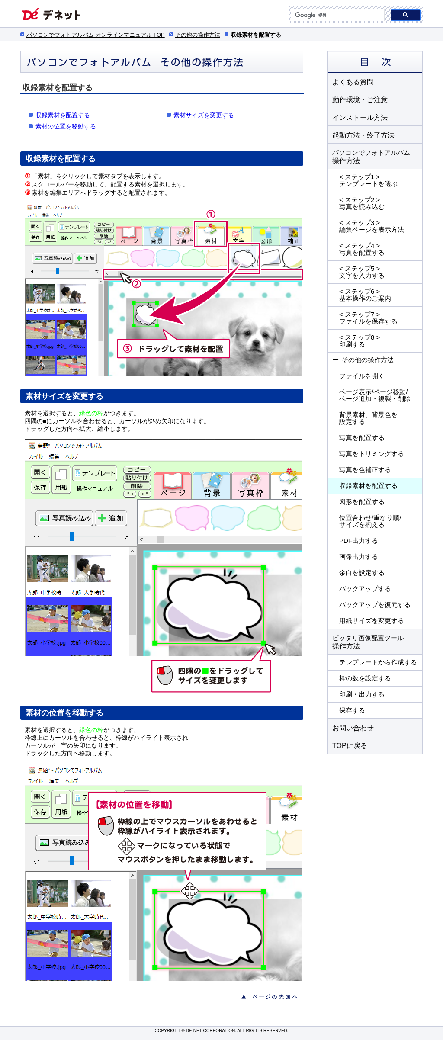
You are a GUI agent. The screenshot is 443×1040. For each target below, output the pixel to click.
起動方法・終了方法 (363, 135)
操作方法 (371, 156)
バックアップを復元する (375, 604)
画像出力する (358, 556)
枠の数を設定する (365, 678)
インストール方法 (360, 117)
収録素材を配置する (368, 485)
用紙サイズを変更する (371, 620)
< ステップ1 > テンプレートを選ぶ (368, 180)
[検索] (337, 15)
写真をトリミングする (371, 453)
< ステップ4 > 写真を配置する (362, 249)
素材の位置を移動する (65, 126)
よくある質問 (353, 81)
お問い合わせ (353, 727)
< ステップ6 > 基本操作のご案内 (365, 295)
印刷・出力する (362, 694)
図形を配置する (362, 501)
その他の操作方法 (197, 35)
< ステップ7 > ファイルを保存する (368, 317)
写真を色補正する (365, 469)
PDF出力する (358, 540)
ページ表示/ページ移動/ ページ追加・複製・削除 (375, 395)
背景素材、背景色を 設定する (368, 418)
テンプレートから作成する (378, 662)
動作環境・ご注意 (360, 99)
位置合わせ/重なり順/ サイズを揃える (370, 521)
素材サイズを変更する (203, 115)
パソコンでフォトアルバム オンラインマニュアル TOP (95, 35)
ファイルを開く (362, 375)
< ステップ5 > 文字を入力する (362, 272)
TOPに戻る (349, 745)
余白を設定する (362, 572)
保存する (352, 710)
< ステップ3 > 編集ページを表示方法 (371, 226)
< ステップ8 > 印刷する (359, 340)
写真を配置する (362, 437)
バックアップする (365, 588)
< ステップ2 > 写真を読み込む (362, 203)
